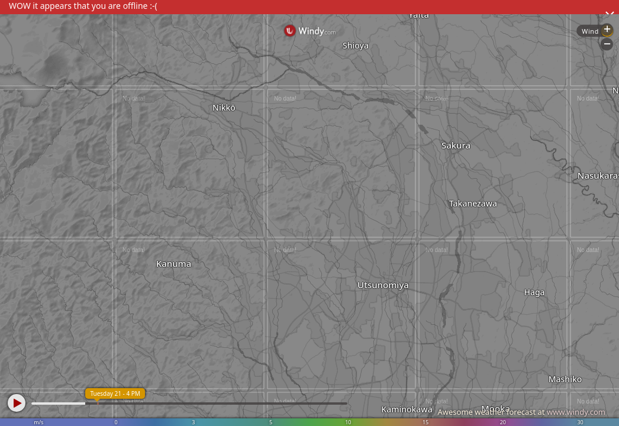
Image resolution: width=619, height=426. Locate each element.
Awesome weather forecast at (521, 411)
